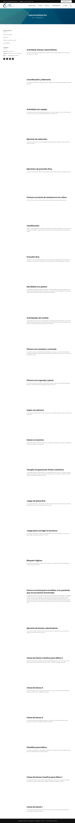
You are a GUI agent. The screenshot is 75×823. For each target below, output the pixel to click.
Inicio (33, 17)
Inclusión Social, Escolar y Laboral (9, 40)
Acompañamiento (6, 43)
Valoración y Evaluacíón (7, 34)
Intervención (5, 37)
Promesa (40, 5)
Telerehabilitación (56, 5)
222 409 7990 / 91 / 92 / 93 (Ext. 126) (15, 53)
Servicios (47, 5)
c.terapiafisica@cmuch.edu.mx (12, 1)
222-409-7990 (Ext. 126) (28, 1)
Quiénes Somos (32, 5)
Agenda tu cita (66, 1)
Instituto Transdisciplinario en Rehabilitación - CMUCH (34, 820)
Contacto (65, 5)
